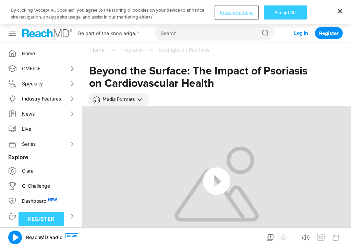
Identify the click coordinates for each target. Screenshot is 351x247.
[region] (175, 12)
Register (329, 33)
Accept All (285, 12)
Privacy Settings (236, 12)
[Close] (340, 11)
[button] (118, 99)
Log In (301, 33)
